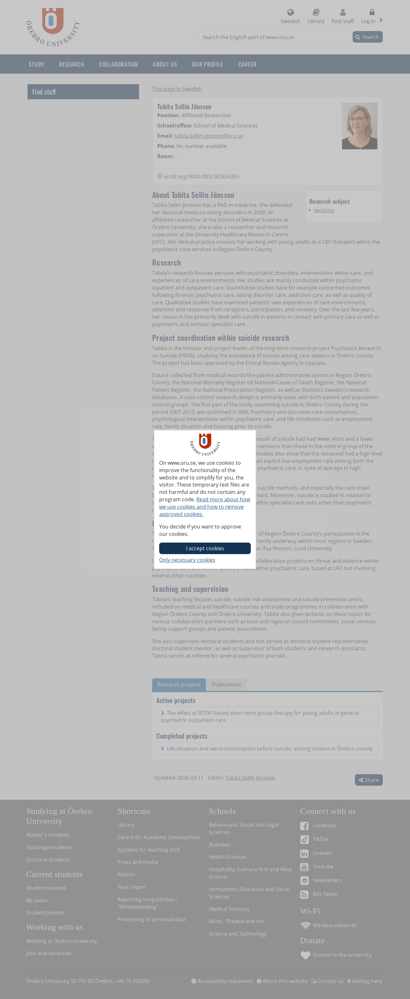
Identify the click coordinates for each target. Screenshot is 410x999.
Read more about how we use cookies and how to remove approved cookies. (204, 507)
